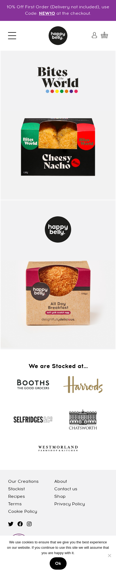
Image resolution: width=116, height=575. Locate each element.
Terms (15, 504)
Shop (60, 497)
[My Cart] (104, 35)
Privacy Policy (69, 504)
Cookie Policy (22, 512)
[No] (109, 555)
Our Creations (23, 482)
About (60, 482)
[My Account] (95, 35)
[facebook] (20, 524)
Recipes (16, 497)
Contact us (65, 489)
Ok (58, 564)
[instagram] (29, 524)
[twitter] (10, 524)
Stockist (16, 489)
